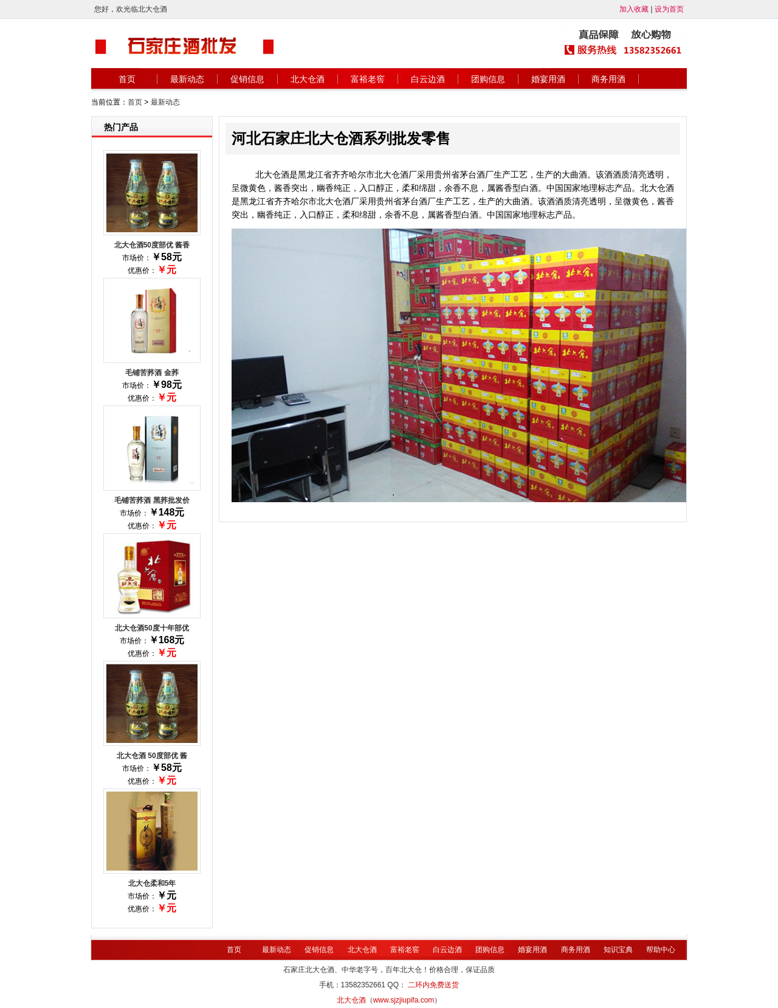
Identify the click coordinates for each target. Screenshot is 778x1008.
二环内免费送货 (433, 985)
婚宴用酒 (548, 79)
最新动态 (187, 79)
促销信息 (247, 79)
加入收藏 (634, 9)
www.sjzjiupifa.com (404, 1000)
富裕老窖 (368, 79)
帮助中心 (660, 949)
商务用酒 (608, 79)
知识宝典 (618, 949)
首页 (127, 79)
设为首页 (669, 9)
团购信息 (488, 79)
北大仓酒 (308, 79)
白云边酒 (428, 79)
